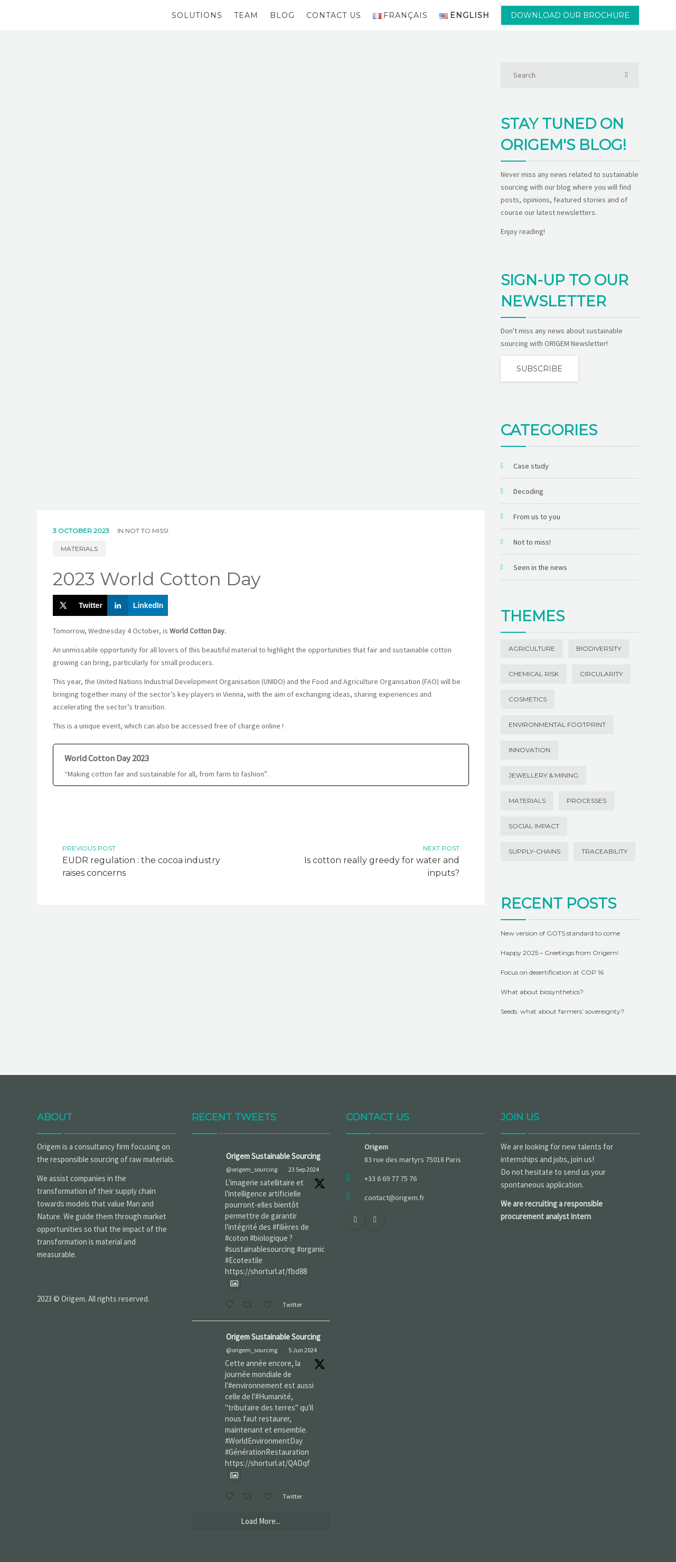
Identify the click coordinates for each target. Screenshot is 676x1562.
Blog (282, 15)
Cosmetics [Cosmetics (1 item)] (528, 699)
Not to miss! (146, 531)
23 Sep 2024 (303, 1169)
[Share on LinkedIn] (137, 605)
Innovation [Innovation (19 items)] (529, 750)
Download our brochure (570, 15)
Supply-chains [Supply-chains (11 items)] (534, 851)
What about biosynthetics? (542, 992)
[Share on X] (80, 605)
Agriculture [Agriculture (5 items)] (532, 648)
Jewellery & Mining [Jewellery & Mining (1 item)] (543, 775)
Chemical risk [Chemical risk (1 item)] (534, 674)
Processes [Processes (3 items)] (586, 801)
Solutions (197, 15)
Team (246, 15)
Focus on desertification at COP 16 (552, 972)
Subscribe (539, 368)
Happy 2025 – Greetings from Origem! (559, 953)
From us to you (536, 516)
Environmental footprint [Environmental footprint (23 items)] (557, 724)
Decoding (528, 491)
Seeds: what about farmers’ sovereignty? (562, 1011)
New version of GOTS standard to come (560, 933)
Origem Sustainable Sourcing (273, 1156)
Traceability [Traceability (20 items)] (604, 851)
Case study (531, 466)
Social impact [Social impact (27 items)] (534, 826)
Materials (79, 549)
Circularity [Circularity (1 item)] (601, 674)
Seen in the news (540, 567)
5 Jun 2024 (302, 1350)
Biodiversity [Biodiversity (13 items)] (598, 648)
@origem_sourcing (251, 1169)
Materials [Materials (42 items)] (527, 801)
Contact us (333, 15)
